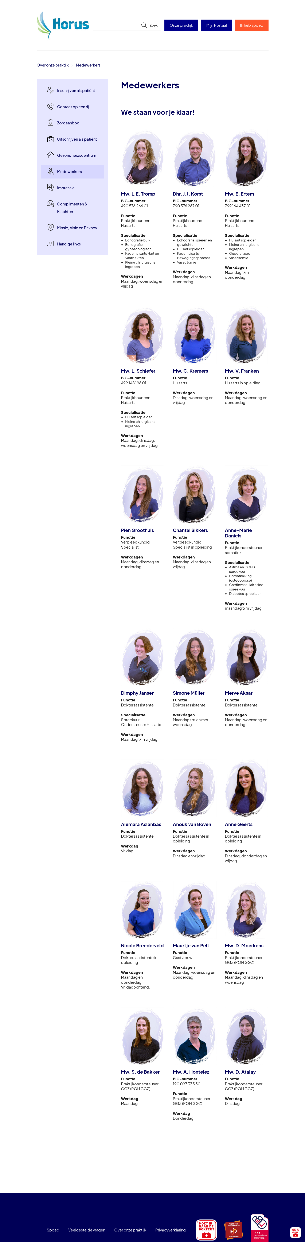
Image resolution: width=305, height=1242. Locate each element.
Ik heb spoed (251, 25)
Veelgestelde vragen (86, 1229)
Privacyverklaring (170, 1229)
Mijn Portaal (216, 25)
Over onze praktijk (53, 65)
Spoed (53, 1229)
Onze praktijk (181, 25)
